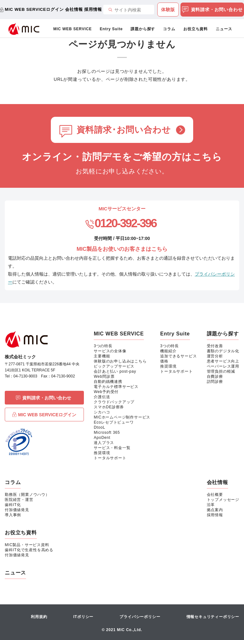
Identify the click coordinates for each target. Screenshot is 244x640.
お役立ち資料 (195, 29)
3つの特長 (103, 346)
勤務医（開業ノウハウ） (27, 494)
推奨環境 (102, 453)
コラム (169, 29)
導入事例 (13, 515)
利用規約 (39, 617)
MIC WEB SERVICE (72, 29)
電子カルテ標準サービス (116, 386)
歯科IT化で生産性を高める (29, 550)
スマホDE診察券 (109, 407)
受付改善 (215, 346)
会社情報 (74, 9)
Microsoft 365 (107, 432)
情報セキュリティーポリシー (212, 617)
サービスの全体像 (110, 351)
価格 (164, 361)
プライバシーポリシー (139, 617)
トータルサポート (110, 458)
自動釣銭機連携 (108, 381)
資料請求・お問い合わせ (212, 9)
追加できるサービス (178, 356)
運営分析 (215, 356)
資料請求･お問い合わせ (124, 130)
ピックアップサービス (114, 366)
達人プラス (104, 442)
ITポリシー (83, 617)
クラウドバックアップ (114, 402)
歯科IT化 (13, 505)
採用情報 (93, 9)
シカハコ (102, 412)
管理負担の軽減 (221, 371)
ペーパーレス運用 (223, 366)
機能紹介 (168, 351)
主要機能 (102, 356)
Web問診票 (104, 376)
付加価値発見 (17, 510)
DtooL (99, 427)
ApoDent (102, 437)
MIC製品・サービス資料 (27, 545)
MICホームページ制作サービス (122, 417)
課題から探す (143, 29)
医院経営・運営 (19, 499)
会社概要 (215, 494)
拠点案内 (215, 510)
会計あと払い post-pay (115, 371)
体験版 (168, 9)
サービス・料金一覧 (112, 448)
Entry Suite (111, 29)
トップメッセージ (223, 499)
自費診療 (215, 376)
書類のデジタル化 (223, 351)
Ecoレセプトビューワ (113, 422)
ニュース (224, 29)
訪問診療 (215, 381)
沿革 (211, 505)
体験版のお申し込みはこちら (120, 361)
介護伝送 (102, 397)
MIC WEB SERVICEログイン (34, 9)
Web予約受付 (106, 392)
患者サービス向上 (223, 361)
